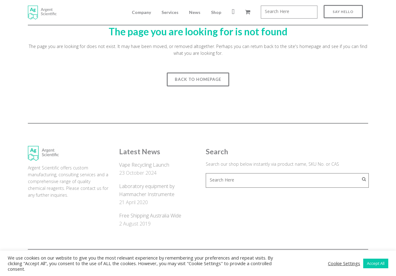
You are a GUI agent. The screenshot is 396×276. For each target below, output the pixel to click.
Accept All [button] (376, 263)
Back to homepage (198, 79)
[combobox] (289, 12)
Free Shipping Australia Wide (150, 215)
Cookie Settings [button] (344, 263)
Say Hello (343, 12)
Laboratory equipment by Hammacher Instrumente (146, 190)
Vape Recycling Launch (144, 164)
